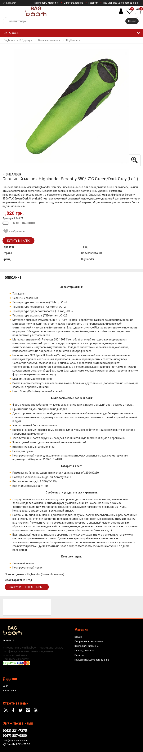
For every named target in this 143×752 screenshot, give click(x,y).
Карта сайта (9, 690)
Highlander (11, 174)
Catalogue (11, 32)
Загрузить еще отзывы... (27, 587)
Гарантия (93, 3)
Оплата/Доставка (73, 3)
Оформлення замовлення (88, 641)
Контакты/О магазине (46, 3)
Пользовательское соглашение (120, 3)
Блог (5, 686)
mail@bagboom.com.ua (15, 740)
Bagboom (9, 3)
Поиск (132, 21)
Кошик (78, 637)
